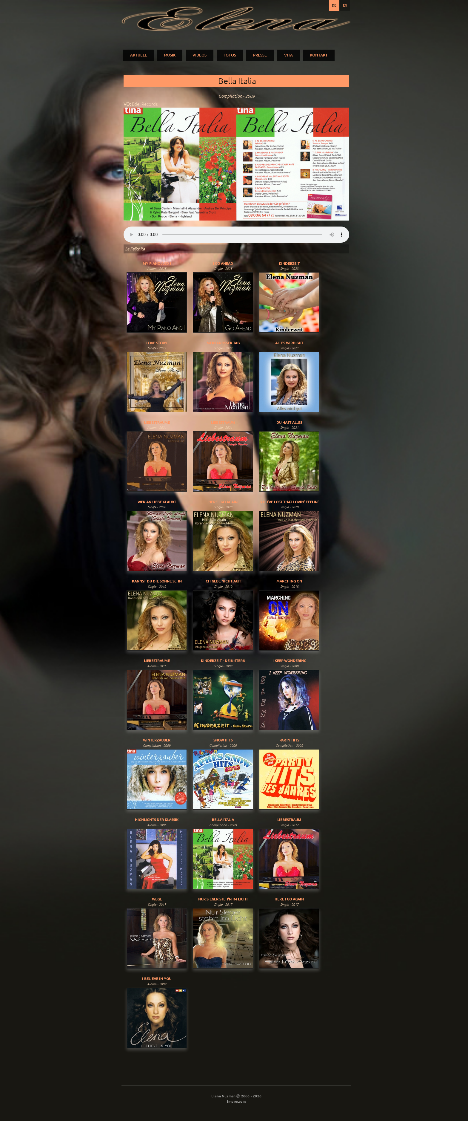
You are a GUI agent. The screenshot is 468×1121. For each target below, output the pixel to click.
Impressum (236, 1101)
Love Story (156, 342)
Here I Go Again (223, 501)
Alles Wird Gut (289, 342)
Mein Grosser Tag (223, 342)
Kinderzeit (289, 263)
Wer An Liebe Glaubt (157, 501)
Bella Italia (223, 819)
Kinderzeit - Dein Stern (223, 660)
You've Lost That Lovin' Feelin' (289, 501)
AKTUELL (138, 55)
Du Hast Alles (289, 422)
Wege (157, 899)
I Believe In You (156, 978)
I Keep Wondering (289, 660)
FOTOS (230, 55)
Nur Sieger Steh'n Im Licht (223, 899)
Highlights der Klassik (156, 819)
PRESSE (260, 55)
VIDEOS (200, 55)
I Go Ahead (223, 263)
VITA (288, 55)
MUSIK (170, 55)
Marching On (289, 581)
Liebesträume (157, 422)
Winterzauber (156, 740)
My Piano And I (157, 263)
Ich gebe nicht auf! (222, 581)
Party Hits (289, 740)
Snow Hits (223, 740)
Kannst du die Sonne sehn (157, 581)
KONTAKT (319, 55)
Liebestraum (223, 422)
